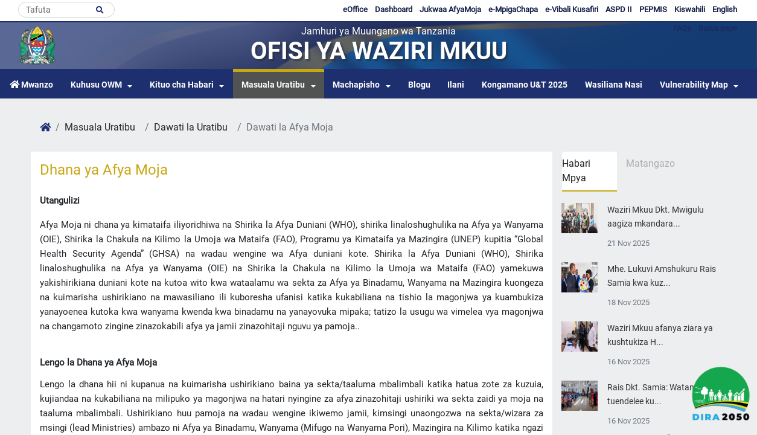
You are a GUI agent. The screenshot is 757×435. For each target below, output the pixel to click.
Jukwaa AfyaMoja (450, 9)
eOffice (355, 9)
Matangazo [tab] (650, 163)
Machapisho (356, 85)
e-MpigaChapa (513, 9)
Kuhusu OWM (96, 85)
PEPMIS (653, 9)
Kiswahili (689, 9)
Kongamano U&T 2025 (524, 85)
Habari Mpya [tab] (576, 171)
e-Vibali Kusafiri (571, 9)
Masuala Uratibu (273, 85)
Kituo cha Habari (182, 85)
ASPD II (618, 9)
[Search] (66, 10)
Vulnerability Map (694, 85)
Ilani (455, 85)
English (724, 9)
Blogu (419, 85)
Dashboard (393, 9)
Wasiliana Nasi (613, 85)
